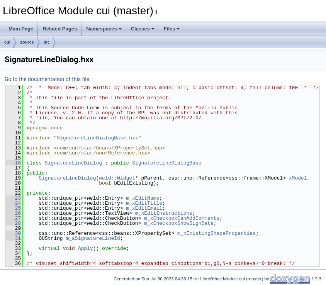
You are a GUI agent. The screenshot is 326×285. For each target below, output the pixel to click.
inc (47, 42)
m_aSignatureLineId (93, 238)
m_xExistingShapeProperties (216, 233)
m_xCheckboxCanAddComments (181, 218)
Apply (85, 248)
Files (172, 29)
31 (13, 238)
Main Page (20, 29)
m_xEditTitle (144, 203)
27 (13, 218)
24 (13, 203)
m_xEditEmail (144, 208)
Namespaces (104, 29)
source (27, 42)
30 (13, 233)
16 (13, 162)
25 (13, 208)
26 (13, 213)
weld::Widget (117, 178)
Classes (143, 29)
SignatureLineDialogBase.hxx (97, 137)
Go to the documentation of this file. (48, 79)
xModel (298, 178)
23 (13, 198)
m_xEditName (142, 198)
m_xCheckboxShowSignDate (178, 223)
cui (7, 42)
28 (13, 223)
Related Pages (59, 29)
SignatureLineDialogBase (166, 162)
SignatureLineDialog (73, 162)
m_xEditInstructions (163, 213)
